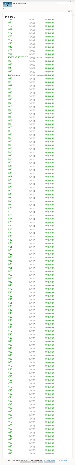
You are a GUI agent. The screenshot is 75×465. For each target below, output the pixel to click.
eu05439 (10, 46)
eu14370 (10, 393)
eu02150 (10, 130)
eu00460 (10, 186)
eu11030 (10, 226)
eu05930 (10, 263)
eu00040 (10, 175)
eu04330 (10, 169)
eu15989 (10, 306)
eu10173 (10, 214)
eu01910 (10, 113)
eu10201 (10, 218)
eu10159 (10, 26)
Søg (71, 3)
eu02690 (10, 355)
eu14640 (10, 401)
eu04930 (10, 414)
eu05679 (10, 28)
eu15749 (10, 302)
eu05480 (10, 439)
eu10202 (10, 74)
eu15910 (10, 305)
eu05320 (10, 429)
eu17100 (10, 331)
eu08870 (10, 159)
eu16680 (10, 329)
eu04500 (10, 406)
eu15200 (10, 291)
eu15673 (10, 299)
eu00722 (10, 191)
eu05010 (10, 417)
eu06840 (10, 144)
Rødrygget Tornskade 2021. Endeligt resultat (18, 56)
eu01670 (10, 98)
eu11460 (10, 235)
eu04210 (10, 64)
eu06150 (10, 271)
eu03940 (10, 163)
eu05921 (10, 29)
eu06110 (10, 270)
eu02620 (10, 351)
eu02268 (10, 138)
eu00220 (10, 183)
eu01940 (10, 114)
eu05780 (10, 253)
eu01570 (10, 84)
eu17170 (10, 333)
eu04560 (10, 407)
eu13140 (10, 386)
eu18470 (10, 334)
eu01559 (10, 82)
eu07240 (10, 145)
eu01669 (10, 96)
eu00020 (10, 170)
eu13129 (10, 42)
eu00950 (10, 193)
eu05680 (10, 249)
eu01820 (10, 107)
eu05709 (10, 252)
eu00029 (10, 172)
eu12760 (10, 379)
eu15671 (10, 298)
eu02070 (10, 126)
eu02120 (10, 127)
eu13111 (10, 40)
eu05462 (10, 438)
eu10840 (10, 224)
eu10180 (10, 65)
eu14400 (10, 397)
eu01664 (10, 21)
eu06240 (10, 275)
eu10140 (10, 211)
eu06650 (10, 140)
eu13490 (10, 390)
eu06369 (10, 282)
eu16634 (10, 323)
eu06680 (10, 141)
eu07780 (10, 151)
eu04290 (10, 168)
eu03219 (10, 39)
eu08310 (10, 154)
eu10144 (10, 50)
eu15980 (10, 452)
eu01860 (10, 110)
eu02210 (10, 135)
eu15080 (10, 288)
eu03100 (10, 365)
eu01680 (10, 99)
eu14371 (10, 394)
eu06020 (10, 266)
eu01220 (10, 196)
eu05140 (10, 422)
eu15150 (10, 289)
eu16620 (10, 320)
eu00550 (10, 54)
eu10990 (10, 225)
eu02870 (10, 357)
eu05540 (10, 442)
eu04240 (10, 166)
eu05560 (10, 443)
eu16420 (10, 313)
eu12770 (10, 380)
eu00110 (10, 182)
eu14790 (10, 403)
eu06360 (10, 281)
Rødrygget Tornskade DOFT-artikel (15, 57)
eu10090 (10, 207)
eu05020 (10, 418)
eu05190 (10, 427)
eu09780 (10, 201)
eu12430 (10, 371)
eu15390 (10, 292)
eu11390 (10, 232)
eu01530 (10, 79)
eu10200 (10, 217)
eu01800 (10, 51)
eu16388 (10, 310)
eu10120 (10, 25)
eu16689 (10, 32)
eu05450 (10, 435)
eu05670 (10, 247)
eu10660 (10, 222)
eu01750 (10, 22)
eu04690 (10, 408)
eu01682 (10, 53)
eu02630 (10, 77)
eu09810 (10, 203)
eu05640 (10, 63)
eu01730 (10, 105)
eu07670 (10, 148)
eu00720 (10, 190)
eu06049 (10, 267)
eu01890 (10, 112)
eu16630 (10, 322)
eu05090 (10, 450)
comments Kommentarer (49, 19)
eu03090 (10, 364)
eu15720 (10, 301)
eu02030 (10, 119)
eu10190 (10, 215)
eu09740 (10, 198)
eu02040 (10, 121)
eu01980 (10, 117)
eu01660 (10, 95)
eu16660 (10, 327)
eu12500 (10, 372)
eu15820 (10, 303)
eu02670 (10, 354)
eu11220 (10, 229)
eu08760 (10, 158)
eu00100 (10, 180)
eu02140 (10, 49)
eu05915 (10, 61)
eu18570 (10, 337)
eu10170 (10, 212)
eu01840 (10, 109)
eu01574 (10, 86)
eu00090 (10, 179)
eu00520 (10, 187)
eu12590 (10, 375)
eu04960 (10, 415)
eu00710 (10, 189)
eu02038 (10, 120)
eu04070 (10, 165)
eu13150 (10, 387)
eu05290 (10, 428)
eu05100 (10, 420)
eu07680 (10, 149)
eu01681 (10, 100)
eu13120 (10, 385)
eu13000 (10, 19)
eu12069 (10, 246)
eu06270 (10, 278)
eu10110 (10, 208)
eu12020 (10, 245)
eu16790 (10, 330)
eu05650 (10, 446)
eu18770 (10, 338)
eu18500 (10, 336)
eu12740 (10, 376)
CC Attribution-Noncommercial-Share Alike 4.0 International (55, 460)
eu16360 (10, 308)
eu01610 (10, 92)
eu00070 (10, 177)
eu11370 (10, 231)
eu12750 (10, 378)
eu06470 (10, 285)
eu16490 (10, 315)
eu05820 (10, 256)
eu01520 (10, 78)
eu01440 (10, 197)
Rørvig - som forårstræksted (14, 75)
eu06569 (10, 287)
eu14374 (10, 396)
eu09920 (10, 204)
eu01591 (10, 91)
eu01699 (10, 102)
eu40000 (10, 36)
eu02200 (10, 134)
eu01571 (10, 85)
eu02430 (10, 347)
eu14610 (10, 399)
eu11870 (10, 238)
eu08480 (10, 155)
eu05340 (10, 431)
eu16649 (10, 326)
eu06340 (10, 280)
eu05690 (10, 250)
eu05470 (10, 71)
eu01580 (10, 88)
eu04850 (10, 411)
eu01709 (10, 103)
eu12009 (10, 242)
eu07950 (10, 152)
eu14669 (10, 43)
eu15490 (10, 294)
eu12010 (10, 243)
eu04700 (10, 410)
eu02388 (10, 344)
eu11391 (10, 233)
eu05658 (10, 448)
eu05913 (10, 260)
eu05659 (10, 449)
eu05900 (10, 257)
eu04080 (10, 72)
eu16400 (10, 312)
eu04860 (10, 413)
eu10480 (10, 219)
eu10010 (10, 205)
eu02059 (10, 123)
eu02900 (10, 358)
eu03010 (10, 359)
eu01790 (10, 106)
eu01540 (10, 81)
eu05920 (10, 261)
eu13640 (10, 392)
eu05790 (10, 254)
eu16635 (10, 324)
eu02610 (10, 350)
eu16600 (10, 319)
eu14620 (10, 400)
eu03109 (10, 366)
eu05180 (10, 425)
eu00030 (10, 173)
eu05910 (10, 259)
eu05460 (10, 436)
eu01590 (10, 89)
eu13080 (10, 382)
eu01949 (10, 116)
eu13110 (10, 383)
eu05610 (10, 445)
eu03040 (10, 361)
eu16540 (10, 317)
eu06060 (10, 268)
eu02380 (10, 343)
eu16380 (10, 309)
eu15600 (10, 295)
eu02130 (10, 128)
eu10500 (10, 221)
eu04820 (10, 60)
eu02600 (10, 348)
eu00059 (10, 176)
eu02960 (10, 70)
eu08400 (10, 67)
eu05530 (10, 441)
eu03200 (10, 368)
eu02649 (10, 352)
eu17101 (10, 33)
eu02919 (10, 37)
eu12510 (10, 373)
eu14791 (10, 44)
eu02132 (10, 23)
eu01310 (10, 68)
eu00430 (10, 184)
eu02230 (10, 137)
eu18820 (10, 340)
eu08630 (10, 156)
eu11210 (10, 228)
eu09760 (10, 200)
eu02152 (10, 131)
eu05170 (10, 424)
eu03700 (10, 162)
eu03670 (10, 161)
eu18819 (10, 35)
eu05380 (10, 432)
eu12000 (10, 240)
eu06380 (10, 284)
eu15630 (10, 296)
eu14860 (10, 404)
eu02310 (10, 341)
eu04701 (10, 47)
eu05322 (10, 58)
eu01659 (10, 93)
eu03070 (10, 362)
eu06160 (10, 274)
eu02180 (10, 133)
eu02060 (10, 124)
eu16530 (10, 316)
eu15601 (10, 30)
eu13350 (10, 389)
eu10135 (10, 210)
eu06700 (10, 142)
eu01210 (10, 194)
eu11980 (10, 239)
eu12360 (10, 369)
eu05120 (10, 421)
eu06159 (10, 273)
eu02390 (10, 345)
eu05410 (10, 434)
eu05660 (10, 453)
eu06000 (10, 264)
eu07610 (10, 147)
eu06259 (10, 277)
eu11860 (10, 236)
